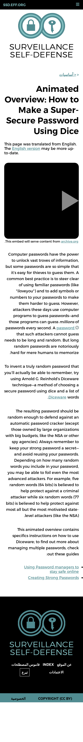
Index (48, 665)
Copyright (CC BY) (55, 699)
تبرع (25, 672)
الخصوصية (18, 699)
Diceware (57, 397)
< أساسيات (67, 74)
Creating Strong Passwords (53, 577)
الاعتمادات (56, 672)
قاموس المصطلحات (25, 665)
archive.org (69, 241)
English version (26, 148)
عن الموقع (64, 665)
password (67, 328)
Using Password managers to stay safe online (51, 569)
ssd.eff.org (14, 5)
